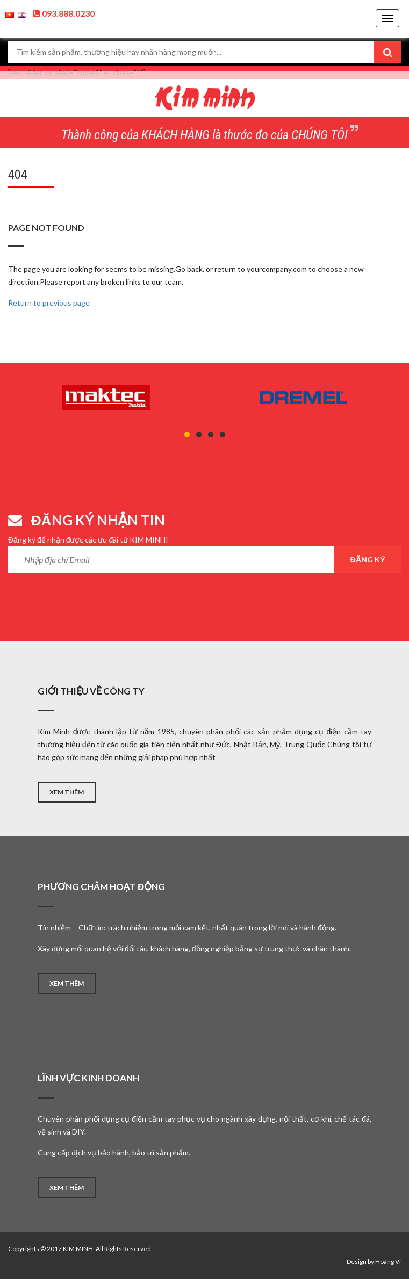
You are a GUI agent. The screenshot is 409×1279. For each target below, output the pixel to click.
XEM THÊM (66, 792)
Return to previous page (49, 302)
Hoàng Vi (388, 1262)
